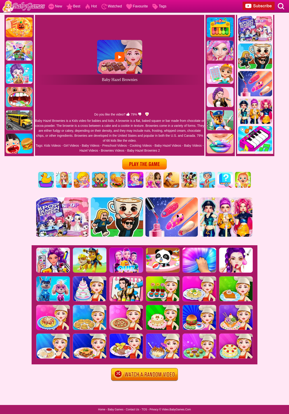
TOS (144, 409)
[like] (128, 114)
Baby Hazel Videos (167, 145)
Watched (111, 6)
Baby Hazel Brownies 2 (143, 150)
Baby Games (115, 409)
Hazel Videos (88, 150)
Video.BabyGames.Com (176, 409)
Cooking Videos (141, 145)
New (55, 6)
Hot (90, 6)
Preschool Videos (114, 145)
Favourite (137, 6)
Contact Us (132, 409)
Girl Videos (71, 145)
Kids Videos (52, 145)
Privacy (153, 409)
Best (73, 6)
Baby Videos (90, 145)
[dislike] (140, 114)
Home (101, 409)
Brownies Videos (112, 150)
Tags (159, 6)
